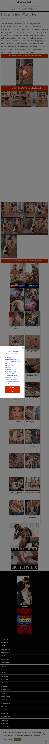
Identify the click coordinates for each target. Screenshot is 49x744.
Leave (12, 391)
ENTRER (12, 388)
